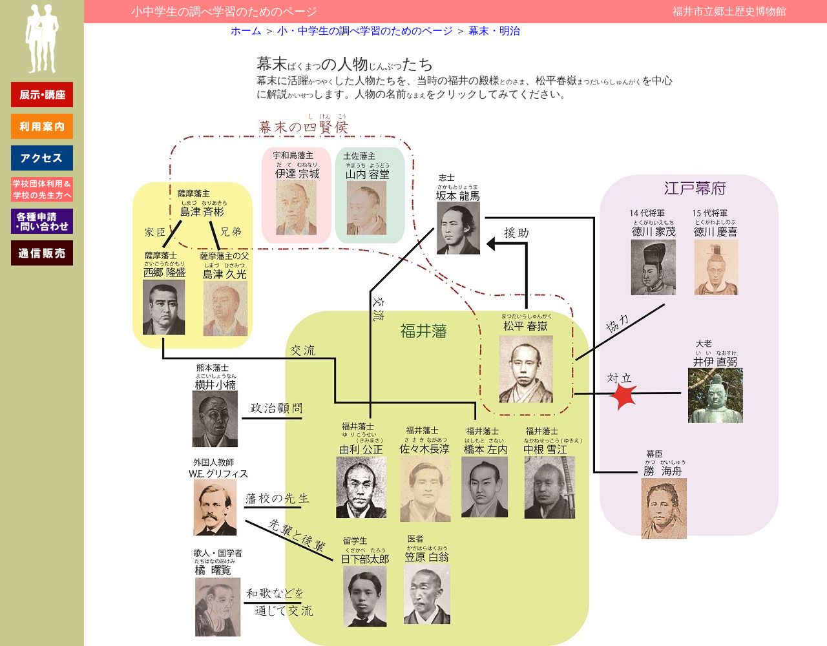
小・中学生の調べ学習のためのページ (364, 30)
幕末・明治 (494, 30)
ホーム (246, 30)
